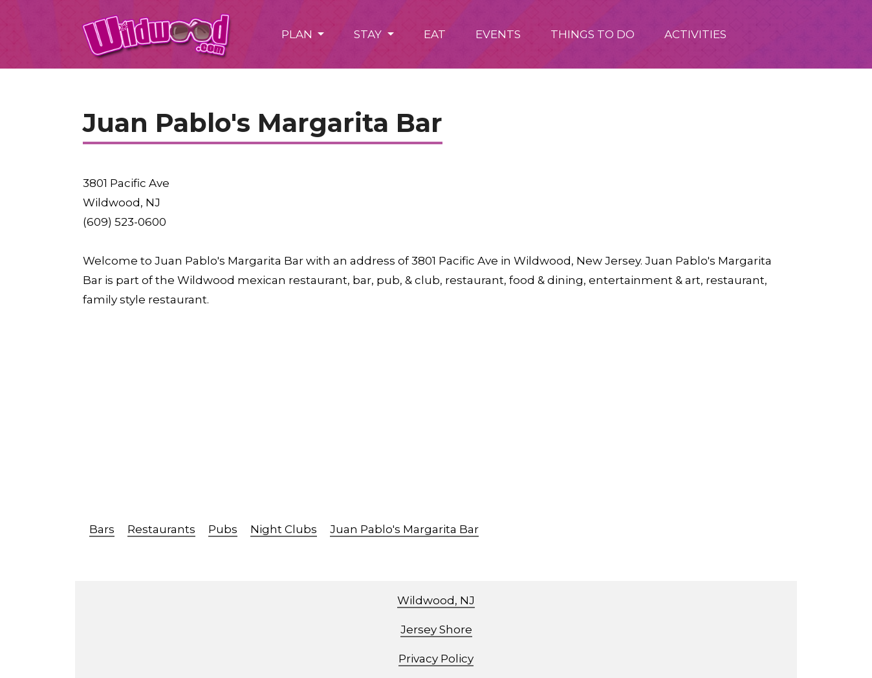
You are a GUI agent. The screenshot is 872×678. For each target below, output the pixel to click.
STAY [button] (369, 34)
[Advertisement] (471, 419)
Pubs (222, 529)
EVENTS (498, 34)
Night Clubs (283, 529)
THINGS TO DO (592, 34)
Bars (101, 529)
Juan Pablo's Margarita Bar (404, 529)
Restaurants (161, 529)
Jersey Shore (436, 629)
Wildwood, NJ (436, 600)
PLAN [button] (298, 34)
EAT (435, 34)
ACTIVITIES (695, 34)
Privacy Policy (436, 658)
